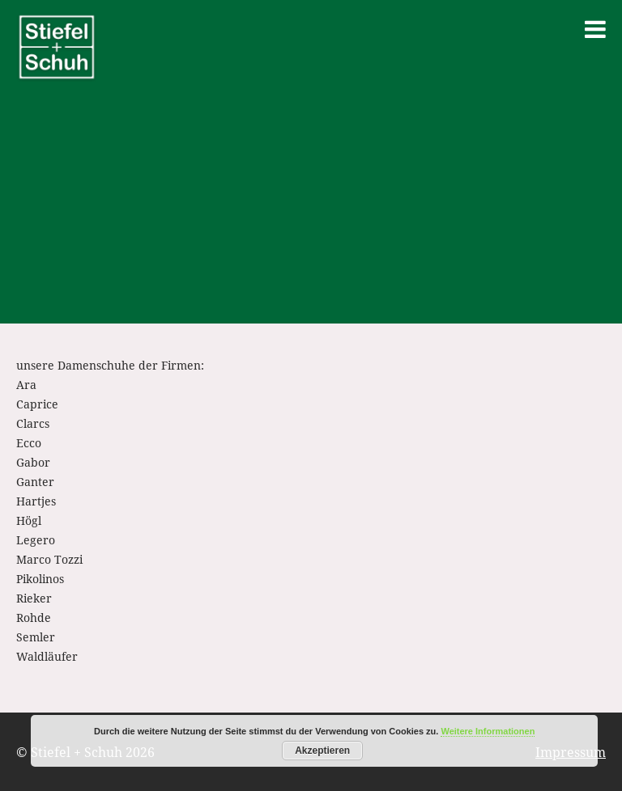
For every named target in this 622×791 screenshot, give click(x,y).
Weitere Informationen (488, 731)
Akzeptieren (322, 750)
